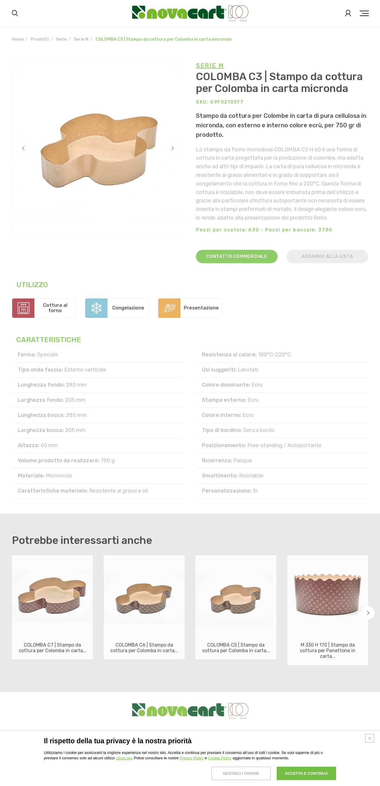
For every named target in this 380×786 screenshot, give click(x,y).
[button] (368, 613)
